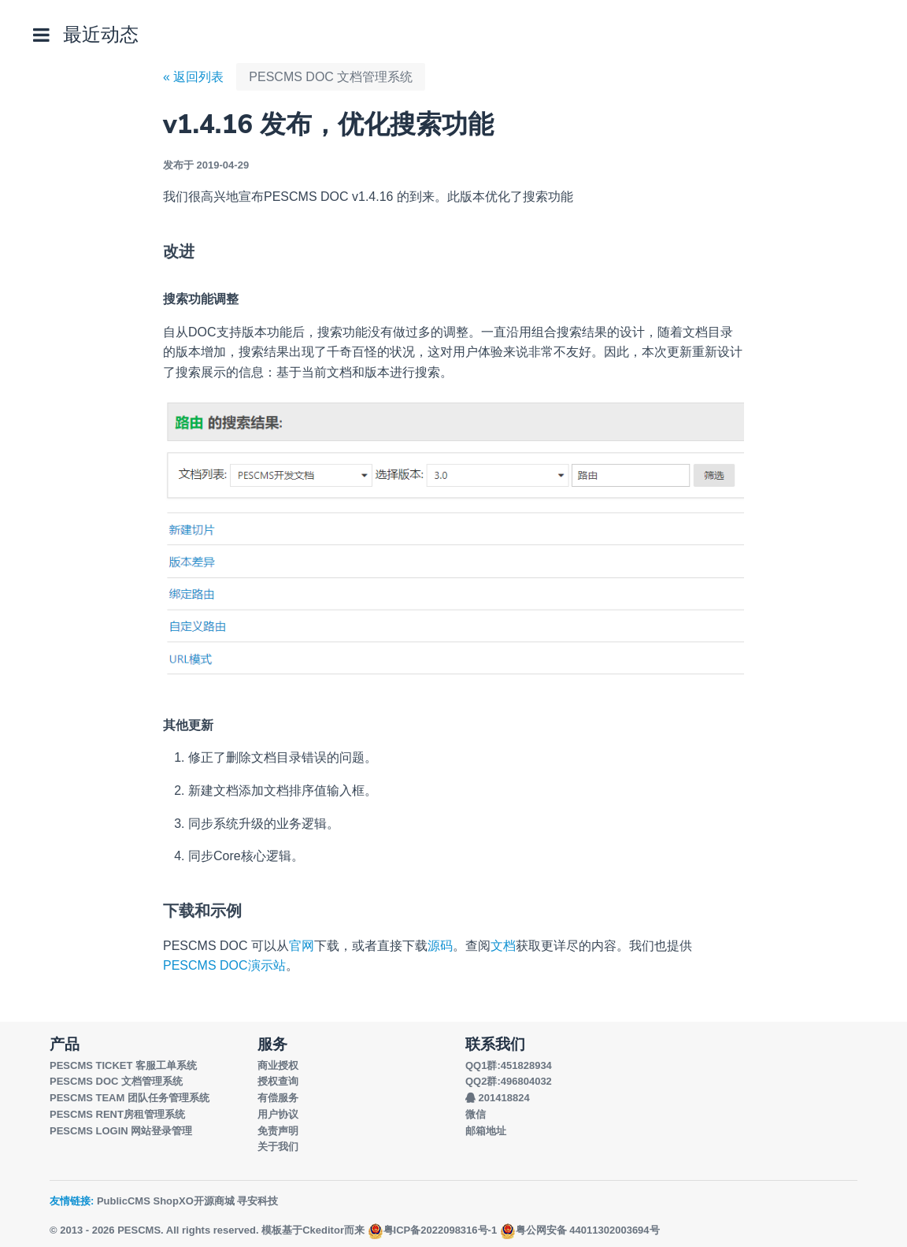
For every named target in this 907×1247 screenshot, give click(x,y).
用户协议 (277, 1114)
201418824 (497, 1098)
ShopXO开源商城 (193, 1201)
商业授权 (277, 1065)
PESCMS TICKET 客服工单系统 (123, 1065)
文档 (503, 945)
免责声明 (277, 1131)
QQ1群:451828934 (508, 1065)
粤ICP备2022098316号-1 (433, 1230)
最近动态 (101, 34)
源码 (440, 945)
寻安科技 (257, 1201)
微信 (475, 1114)
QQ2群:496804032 (508, 1081)
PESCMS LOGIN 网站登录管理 (121, 1131)
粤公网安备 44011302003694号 (580, 1230)
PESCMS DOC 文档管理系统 (331, 77)
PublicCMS (123, 1201)
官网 (301, 945)
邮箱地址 (485, 1131)
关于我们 (277, 1146)
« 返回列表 (193, 77)
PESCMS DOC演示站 (224, 965)
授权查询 (277, 1081)
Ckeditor (323, 1230)
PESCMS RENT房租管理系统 (117, 1114)
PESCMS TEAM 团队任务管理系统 (129, 1098)
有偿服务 (277, 1098)
